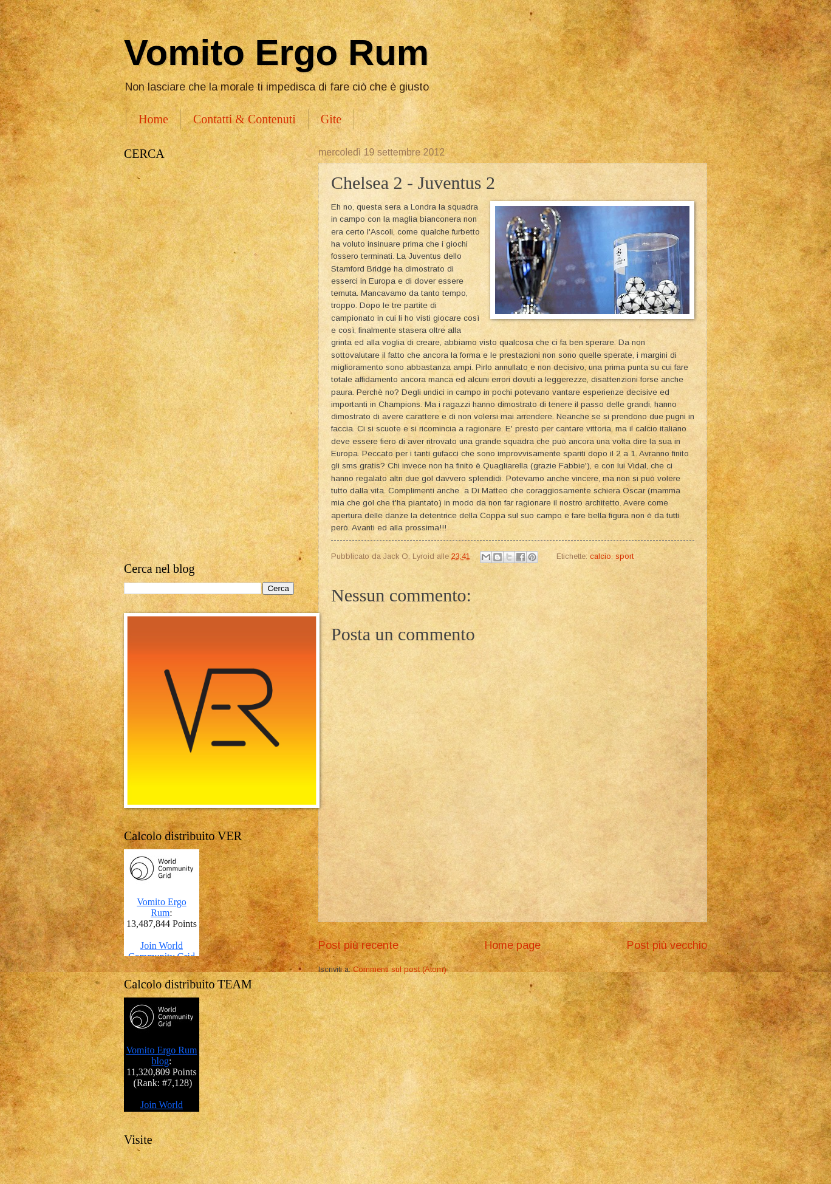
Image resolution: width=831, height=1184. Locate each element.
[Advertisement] (209, 361)
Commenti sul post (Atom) (399, 969)
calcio (600, 556)
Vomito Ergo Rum (276, 52)
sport (624, 556)
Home (153, 119)
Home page (513, 945)
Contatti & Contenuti (244, 119)
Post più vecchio (667, 945)
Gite (331, 119)
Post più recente (358, 945)
